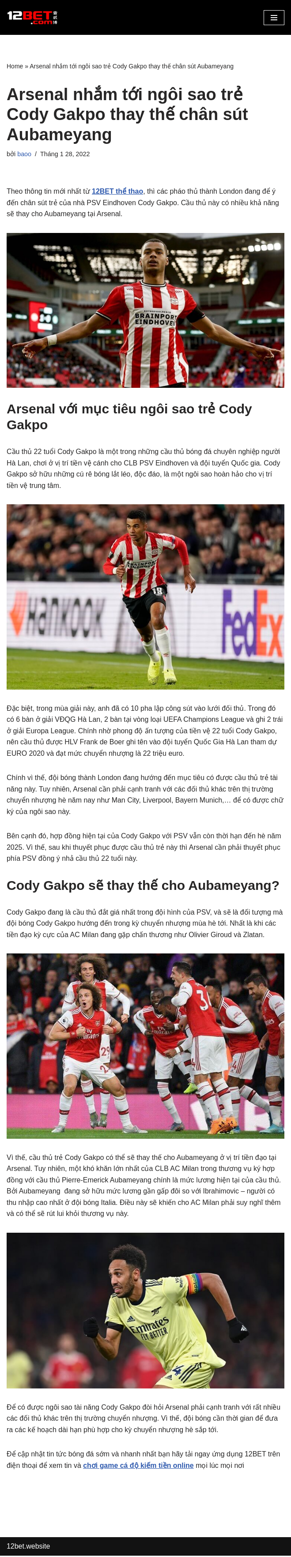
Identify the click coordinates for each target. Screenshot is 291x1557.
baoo (24, 154)
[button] (274, 17)
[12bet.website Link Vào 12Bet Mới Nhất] (33, 17)
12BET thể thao (118, 191)
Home (15, 66)
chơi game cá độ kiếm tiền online (138, 1467)
